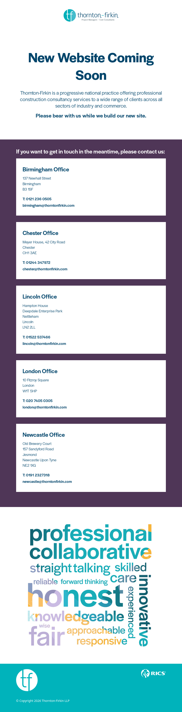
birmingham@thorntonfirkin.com (48, 205)
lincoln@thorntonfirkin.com (44, 343)
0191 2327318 (38, 474)
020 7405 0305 (39, 400)
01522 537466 (38, 337)
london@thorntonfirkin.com (45, 407)
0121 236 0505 (38, 198)
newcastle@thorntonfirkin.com (47, 481)
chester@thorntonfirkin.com (45, 268)
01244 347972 (38, 262)
